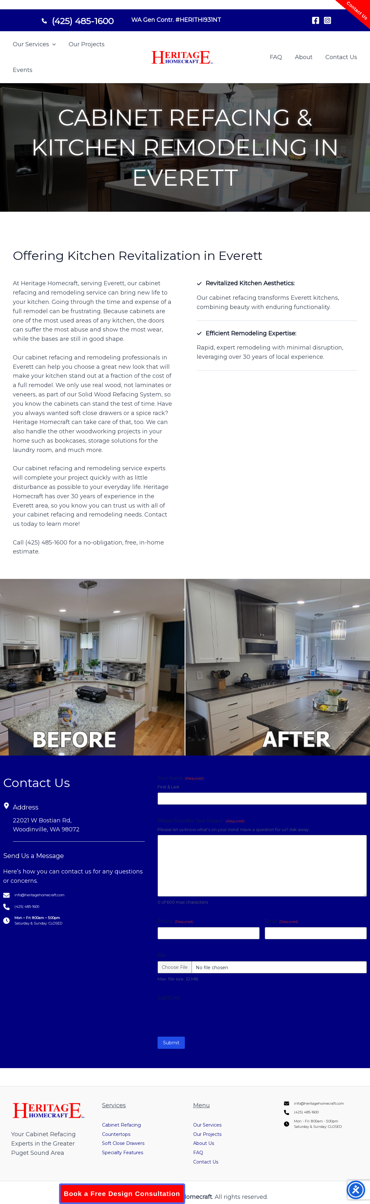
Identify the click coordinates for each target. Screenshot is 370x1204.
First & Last (168, 786)
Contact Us (342, 57)
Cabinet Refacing (127, 1116)
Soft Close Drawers (129, 1134)
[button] (51, 44)
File (161, 955)
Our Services (33, 44)
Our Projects (85, 44)
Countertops (120, 1125)
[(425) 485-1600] (78, 18)
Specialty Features (128, 1143)
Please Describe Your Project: (201, 821)
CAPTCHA (169, 998)
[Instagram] (327, 20)
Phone (176, 921)
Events (22, 70)
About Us (206, 1134)
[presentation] (206, 1016)
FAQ (279, 57)
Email (281, 921)
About (305, 57)
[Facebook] (316, 20)
